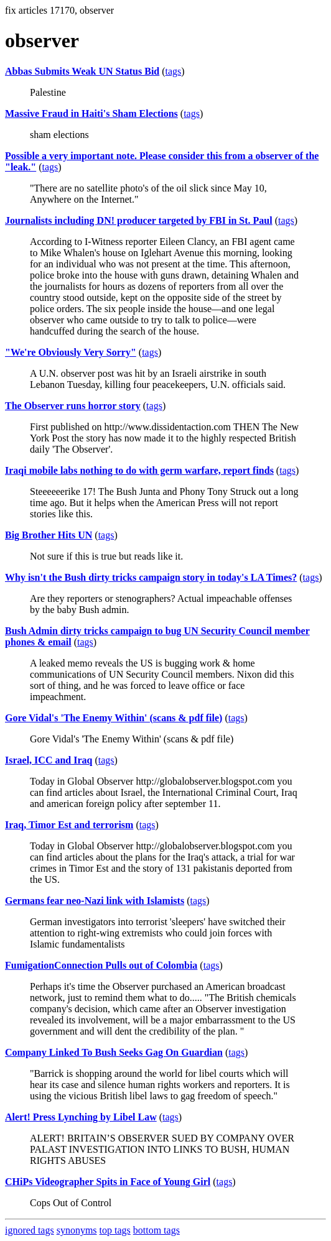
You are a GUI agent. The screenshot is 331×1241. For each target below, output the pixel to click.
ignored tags (29, 1230)
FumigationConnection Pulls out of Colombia (101, 965)
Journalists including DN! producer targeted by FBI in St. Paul (139, 220)
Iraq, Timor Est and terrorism (69, 824)
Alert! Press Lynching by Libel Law (81, 1117)
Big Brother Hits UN (48, 535)
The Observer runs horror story (73, 405)
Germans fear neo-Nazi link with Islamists (94, 900)
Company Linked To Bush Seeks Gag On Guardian (114, 1052)
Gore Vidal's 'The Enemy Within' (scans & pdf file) (113, 718)
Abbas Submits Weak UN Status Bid (82, 71)
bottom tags (156, 1230)
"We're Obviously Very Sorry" (70, 352)
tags (174, 71)
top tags (115, 1230)
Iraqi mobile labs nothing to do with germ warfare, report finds (139, 470)
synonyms (77, 1230)
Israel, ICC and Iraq (48, 760)
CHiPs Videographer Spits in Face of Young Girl (107, 1181)
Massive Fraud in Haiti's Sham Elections (91, 113)
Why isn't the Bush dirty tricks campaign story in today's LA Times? (151, 577)
